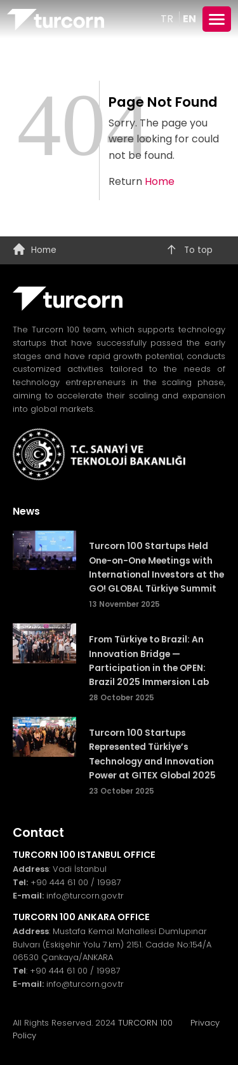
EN (189, 18)
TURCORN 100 (150, 1023)
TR (168, 18)
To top (189, 250)
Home (160, 181)
